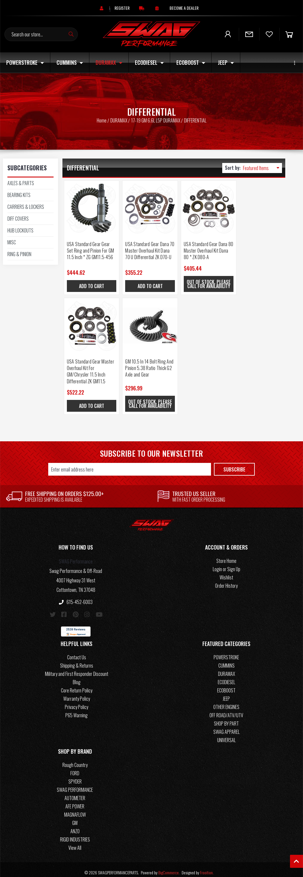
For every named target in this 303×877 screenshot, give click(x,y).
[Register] (122, 8)
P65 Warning (76, 709)
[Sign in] (102, 8)
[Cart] (289, 34)
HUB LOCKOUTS (20, 230)
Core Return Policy (76, 684)
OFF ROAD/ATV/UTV (226, 709)
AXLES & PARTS (20, 183)
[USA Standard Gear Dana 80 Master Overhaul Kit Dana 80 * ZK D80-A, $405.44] (201, 207)
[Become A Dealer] (184, 8)
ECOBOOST (190, 62)
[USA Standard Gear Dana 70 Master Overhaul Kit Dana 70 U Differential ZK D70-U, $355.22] (146, 207)
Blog (76, 676)
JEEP (226, 62)
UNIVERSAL (226, 734)
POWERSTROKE (25, 62)
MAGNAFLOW (75, 809)
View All (74, 842)
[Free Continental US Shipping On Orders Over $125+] (142, 8)
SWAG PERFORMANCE (75, 784)
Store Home (226, 555)
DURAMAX (109, 62)
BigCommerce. (169, 867)
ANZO (75, 825)
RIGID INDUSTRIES (75, 833)
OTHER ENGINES (226, 701)
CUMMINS (70, 62)
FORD (74, 767)
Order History (226, 580)
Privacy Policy (76, 701)
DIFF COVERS (18, 218)
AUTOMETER (75, 792)
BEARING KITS (18, 194)
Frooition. (207, 867)
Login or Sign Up (226, 563)
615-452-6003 (76, 596)
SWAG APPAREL (226, 726)
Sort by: (233, 167)
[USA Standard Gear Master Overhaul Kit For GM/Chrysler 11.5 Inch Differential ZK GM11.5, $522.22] (257, 207)
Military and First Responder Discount (76, 668)
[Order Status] (157, 8)
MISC (11, 242)
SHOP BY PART (226, 717)
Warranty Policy (76, 693)
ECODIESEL (149, 62)
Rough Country (75, 759)
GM (75, 817)
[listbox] (262, 168)
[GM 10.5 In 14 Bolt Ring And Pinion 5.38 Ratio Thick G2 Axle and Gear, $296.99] (90, 324)
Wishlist (226, 571)
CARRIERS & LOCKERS (25, 206)
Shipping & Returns (76, 659)
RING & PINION (19, 254)
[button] (76, 543)
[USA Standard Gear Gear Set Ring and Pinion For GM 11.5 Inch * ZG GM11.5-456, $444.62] (90, 207)
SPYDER (75, 775)
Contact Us (76, 651)
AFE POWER (74, 800)
